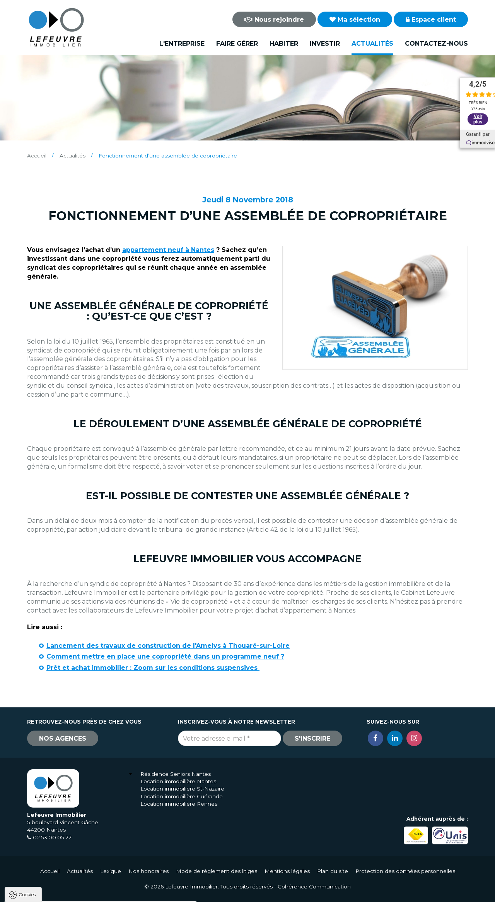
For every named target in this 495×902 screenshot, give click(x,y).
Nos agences (62, 738)
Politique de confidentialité (45, 874)
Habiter (284, 43)
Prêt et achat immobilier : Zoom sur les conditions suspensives (152, 667)
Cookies (27, 796)
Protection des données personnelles (405, 871)
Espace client (431, 19)
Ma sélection (354, 19)
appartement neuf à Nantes (168, 249)
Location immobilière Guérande (181, 796)
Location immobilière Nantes (178, 781)
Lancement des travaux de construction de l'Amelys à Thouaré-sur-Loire (168, 645)
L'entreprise (182, 43)
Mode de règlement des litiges (216, 871)
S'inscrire (312, 738)
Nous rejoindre (274, 19)
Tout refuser (102, 892)
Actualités (372, 43)
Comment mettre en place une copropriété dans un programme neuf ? (165, 656)
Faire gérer (237, 43)
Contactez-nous (436, 43)
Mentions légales (287, 871)
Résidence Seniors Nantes (175, 774)
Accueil (36, 155)
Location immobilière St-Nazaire (182, 789)
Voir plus (477, 116)
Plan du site (332, 871)
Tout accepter (53, 892)
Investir (325, 43)
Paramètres (150, 892)
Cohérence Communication (314, 886)
